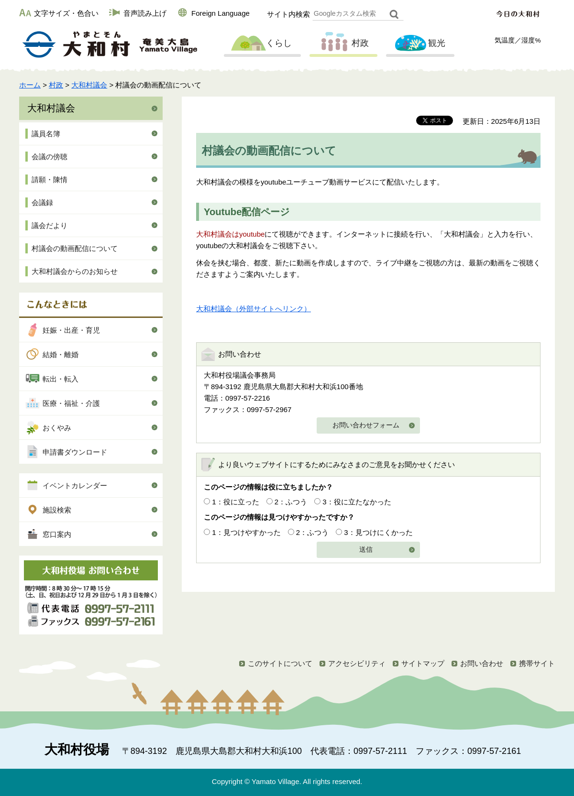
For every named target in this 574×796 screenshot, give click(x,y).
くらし (261, 43)
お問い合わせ (481, 663)
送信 (366, 549)
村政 (342, 43)
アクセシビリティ (357, 663)
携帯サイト (537, 663)
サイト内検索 (288, 14)
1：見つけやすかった (246, 532)
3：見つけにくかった (378, 532)
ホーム (30, 85)
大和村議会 (89, 85)
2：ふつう (291, 502)
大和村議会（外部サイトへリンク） (253, 309)
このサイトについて (280, 663)
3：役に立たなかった (356, 502)
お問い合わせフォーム (365, 425)
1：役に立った (235, 502)
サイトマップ (422, 663)
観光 (419, 43)
